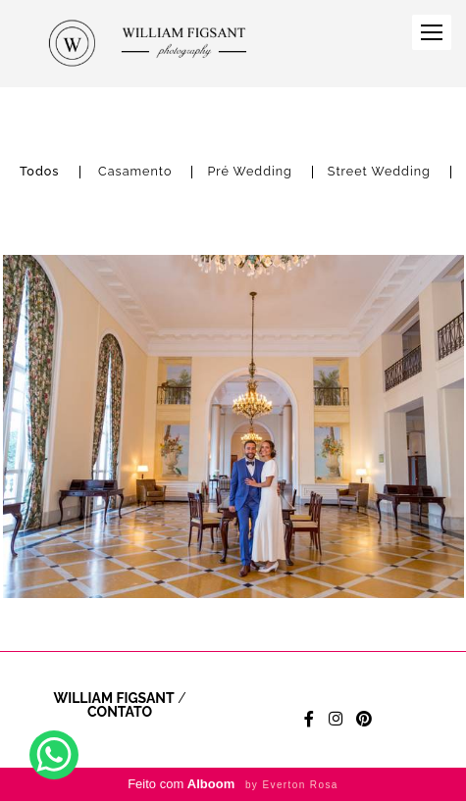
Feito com (233, 783)
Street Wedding (379, 172)
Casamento (135, 172)
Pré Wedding (249, 172)
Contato (119, 712)
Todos (40, 172)
